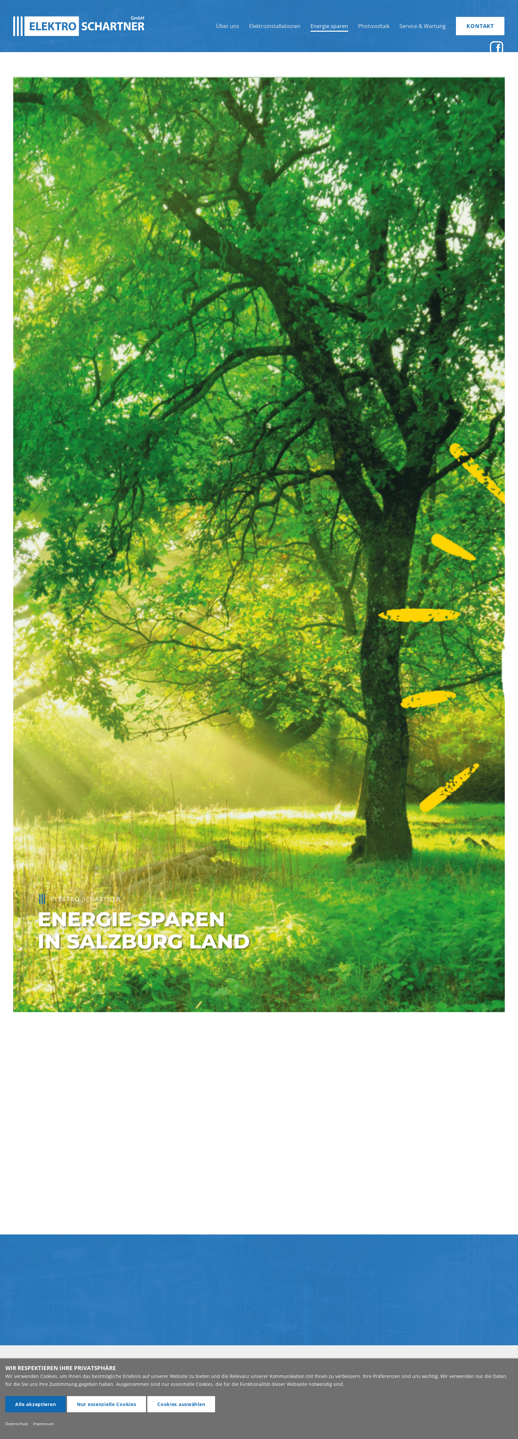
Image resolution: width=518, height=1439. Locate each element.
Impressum (43, 1423)
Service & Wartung (422, 26)
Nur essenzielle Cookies (106, 1404)
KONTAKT (480, 26)
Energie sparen (329, 26)
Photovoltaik (373, 26)
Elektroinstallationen (275, 26)
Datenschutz (16, 1423)
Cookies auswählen (181, 1404)
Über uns (227, 26)
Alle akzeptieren (35, 1404)
